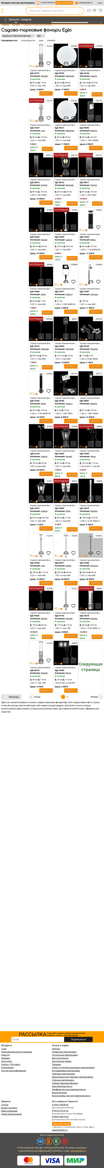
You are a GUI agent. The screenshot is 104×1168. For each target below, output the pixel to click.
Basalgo (94, 511)
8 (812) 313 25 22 (60, 1110)
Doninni (44, 185)
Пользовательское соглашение (16, 1052)
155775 (73, 373)
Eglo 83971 (59, 563)
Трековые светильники (63, 1074)
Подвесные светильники (64, 1052)
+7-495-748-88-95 (47, 3)
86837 (73, 319)
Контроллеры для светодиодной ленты (71, 1096)
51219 (48, 46)
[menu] (17, 20)
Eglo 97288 (84, 563)
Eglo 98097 (84, 401)
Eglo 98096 (84, 128)
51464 (73, 535)
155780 (48, 319)
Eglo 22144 (84, 73)
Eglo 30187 (34, 128)
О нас (4, 1049)
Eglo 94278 (84, 616)
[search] (80, 10)
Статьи (4, 1105)
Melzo (93, 240)
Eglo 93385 (59, 670)
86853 (73, 481)
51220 (48, 643)
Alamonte (70, 349)
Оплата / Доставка (10, 1064)
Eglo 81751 (34, 73)
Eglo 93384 (84, 454)
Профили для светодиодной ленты (69, 1089)
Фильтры (11, 697)
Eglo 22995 (59, 237)
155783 (73, 46)
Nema (93, 456)
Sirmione (94, 294)
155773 (48, 155)
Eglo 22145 (34, 454)
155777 (98, 373)
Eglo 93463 (34, 616)
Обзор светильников (11, 1114)
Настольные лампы (61, 1061)
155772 (98, 155)
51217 (73, 588)
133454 (48, 373)
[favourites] (49, 63)
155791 (98, 319)
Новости (5, 1055)
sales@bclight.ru (85, 3)
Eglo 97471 (59, 291)
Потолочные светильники (65, 1055)
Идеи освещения (9, 1111)
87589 (48, 588)
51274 (48, 535)
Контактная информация (13, 1070)
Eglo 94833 (59, 346)
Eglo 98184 (84, 346)
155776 (98, 100)
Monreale (70, 185)
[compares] (41, 63)
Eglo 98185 (59, 401)
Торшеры (56, 1064)
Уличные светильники (63, 1080)
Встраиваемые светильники (66, 1070)
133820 (98, 264)
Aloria (43, 294)
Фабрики (5, 1058)
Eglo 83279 (34, 670)
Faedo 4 (69, 294)
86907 (98, 588)
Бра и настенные (60, 1058)
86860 (48, 264)
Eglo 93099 (59, 508)
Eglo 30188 (34, 563)
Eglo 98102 (59, 73)
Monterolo (70, 76)
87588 (73, 426)
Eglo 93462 (59, 454)
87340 (98, 46)
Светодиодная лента (62, 1086)
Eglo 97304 (34, 401)
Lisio (43, 131)
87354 (73, 210)
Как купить (6, 1061)
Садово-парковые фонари (65, 1083)
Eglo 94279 (84, 508)
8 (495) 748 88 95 (60, 1105)
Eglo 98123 (34, 346)
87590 (48, 210)
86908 (98, 481)
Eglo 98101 (59, 128)
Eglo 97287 (84, 291)
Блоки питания (59, 1092)
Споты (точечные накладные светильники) (73, 1067)
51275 (48, 100)
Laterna (94, 76)
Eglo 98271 (84, 182)
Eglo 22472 (34, 508)
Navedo (44, 240)
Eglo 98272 (34, 182)
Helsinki (44, 76)
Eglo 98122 (59, 182)
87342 (48, 426)
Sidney (68, 566)
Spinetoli (94, 349)
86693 (73, 643)
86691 (98, 426)
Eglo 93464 (34, 237)
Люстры (56, 1049)
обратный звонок (64, 3)
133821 (98, 535)
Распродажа (7, 1067)
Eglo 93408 (34, 291)
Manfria (94, 131)
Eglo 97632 (84, 237)
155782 (73, 100)
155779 (73, 155)
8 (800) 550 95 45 (60, 1116)
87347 (48, 481)
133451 (98, 210)
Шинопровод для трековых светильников (72, 1077)
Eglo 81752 (59, 616)
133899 (73, 264)
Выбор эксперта (9, 1108)
